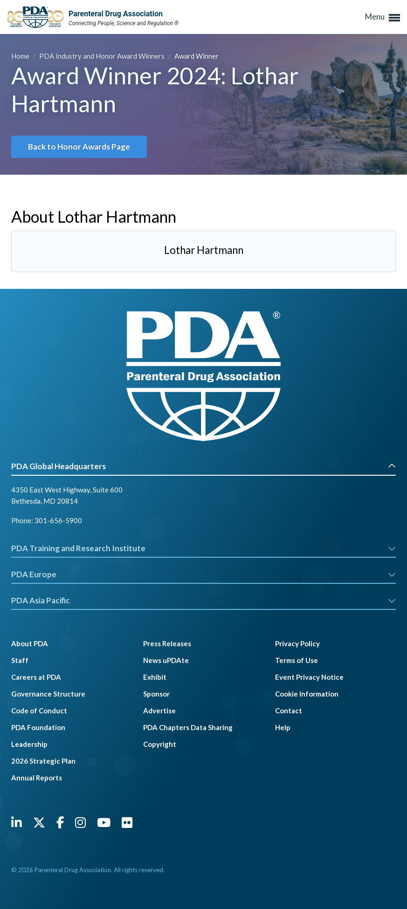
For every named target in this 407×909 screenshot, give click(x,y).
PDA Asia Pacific (203, 600)
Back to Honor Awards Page (79, 146)
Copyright (159, 744)
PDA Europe (203, 574)
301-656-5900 (58, 520)
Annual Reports (36, 777)
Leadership (29, 744)
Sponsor (156, 694)
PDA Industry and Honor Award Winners (102, 56)
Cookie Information (306, 694)
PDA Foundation (38, 727)
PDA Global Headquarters (203, 466)
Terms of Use (296, 660)
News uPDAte (166, 660)
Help (282, 727)
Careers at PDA (36, 677)
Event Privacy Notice (309, 677)
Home (21, 56)
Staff (19, 660)
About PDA (29, 643)
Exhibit (154, 677)
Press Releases (167, 643)
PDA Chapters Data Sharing (188, 727)
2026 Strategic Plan (43, 761)
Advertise (159, 710)
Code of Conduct (39, 710)
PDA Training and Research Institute (203, 548)
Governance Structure (48, 694)
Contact (288, 710)
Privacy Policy (297, 643)
